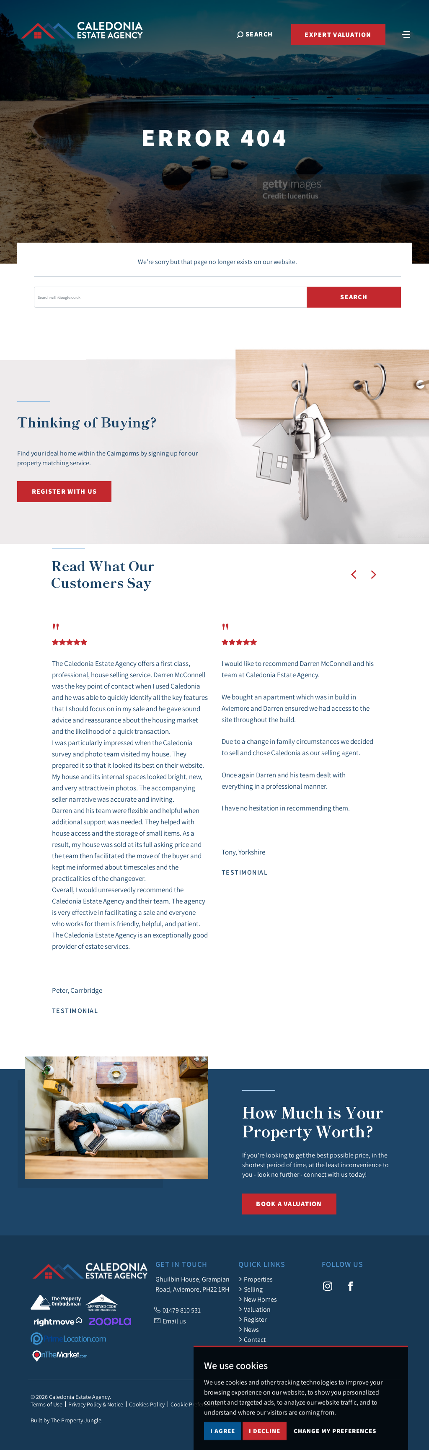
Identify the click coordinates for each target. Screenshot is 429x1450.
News (248, 1329)
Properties (255, 1279)
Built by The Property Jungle (66, 1420)
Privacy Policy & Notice (95, 1404)
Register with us (64, 491)
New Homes (257, 1299)
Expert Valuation (338, 34)
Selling (250, 1289)
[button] (353, 574)
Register (252, 1319)
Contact (252, 1339)
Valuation (254, 1309)
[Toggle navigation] (406, 33)
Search (353, 297)
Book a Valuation (289, 1203)
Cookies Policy (147, 1404)
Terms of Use (46, 1404)
